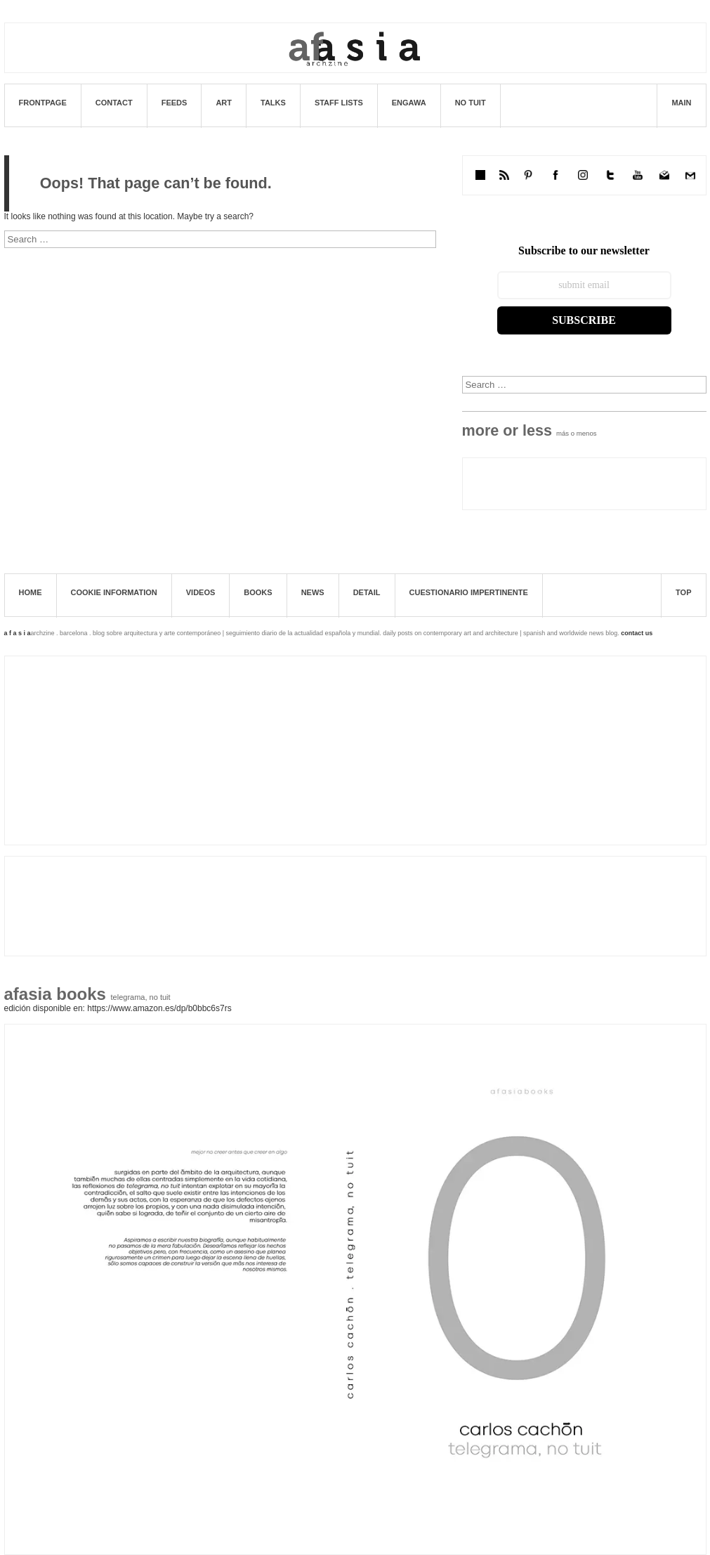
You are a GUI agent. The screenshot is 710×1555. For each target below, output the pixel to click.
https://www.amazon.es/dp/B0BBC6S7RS (159, 1008)
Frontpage (43, 102)
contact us (636, 633)
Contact (114, 102)
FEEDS (175, 102)
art (224, 102)
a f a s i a (17, 633)
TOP (683, 592)
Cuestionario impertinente (468, 592)
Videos (201, 592)
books (258, 592)
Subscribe (584, 320)
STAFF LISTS (339, 102)
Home (30, 592)
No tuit (470, 102)
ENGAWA (409, 102)
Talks (273, 102)
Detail (367, 592)
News (312, 592)
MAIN (681, 102)
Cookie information (114, 592)
